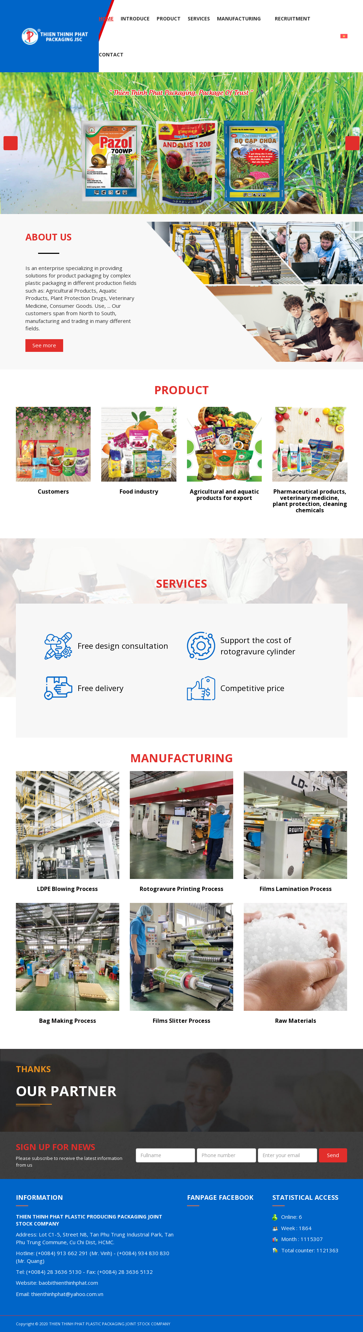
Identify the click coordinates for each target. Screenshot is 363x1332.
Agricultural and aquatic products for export (224, 495)
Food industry (139, 491)
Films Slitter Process (181, 1021)
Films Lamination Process (296, 889)
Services (199, 18)
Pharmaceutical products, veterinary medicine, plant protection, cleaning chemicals (310, 501)
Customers (53, 491)
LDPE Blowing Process (67, 889)
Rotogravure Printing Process (181, 889)
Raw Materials (295, 1021)
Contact (111, 54)
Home (106, 18)
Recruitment (292, 18)
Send (333, 1155)
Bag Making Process (67, 1021)
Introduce (135, 18)
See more (44, 345)
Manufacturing (239, 18)
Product (169, 18)
